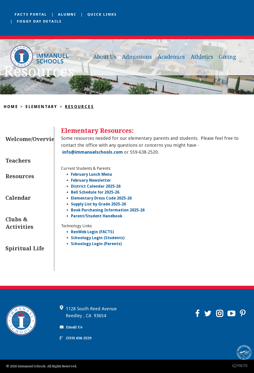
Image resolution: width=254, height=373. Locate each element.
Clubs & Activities (19, 223)
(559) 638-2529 (75, 338)
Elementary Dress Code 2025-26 (101, 198)
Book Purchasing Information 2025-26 (108, 210)
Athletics (202, 57)
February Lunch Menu (91, 174)
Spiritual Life (24, 248)
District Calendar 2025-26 (96, 186)
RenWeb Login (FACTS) (92, 232)
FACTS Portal (31, 14)
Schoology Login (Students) (98, 237)
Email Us (71, 327)
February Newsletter (91, 180)
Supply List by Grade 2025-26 (98, 204)
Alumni (67, 14)
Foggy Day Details (39, 21)
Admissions (137, 57)
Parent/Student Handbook (96, 216)
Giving (227, 57)
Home (11, 106)
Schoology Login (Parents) (96, 243)
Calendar (18, 198)
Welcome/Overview (29, 139)
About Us (104, 57)
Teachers (18, 161)
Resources (79, 106)
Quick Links (102, 14)
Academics (171, 57)
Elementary (41, 106)
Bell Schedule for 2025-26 (95, 192)
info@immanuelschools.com (92, 152)
